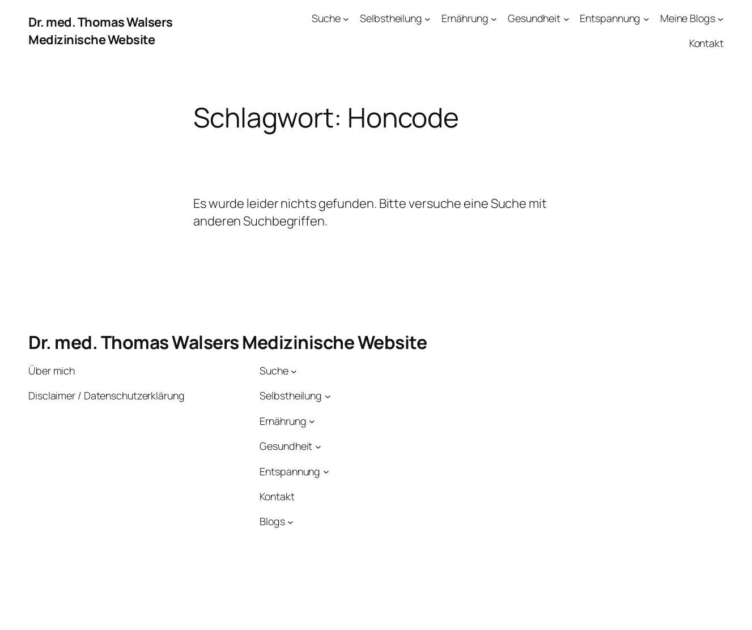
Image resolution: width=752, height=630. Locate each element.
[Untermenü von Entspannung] (646, 18)
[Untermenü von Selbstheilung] (427, 18)
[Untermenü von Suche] (346, 18)
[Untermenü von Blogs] (290, 521)
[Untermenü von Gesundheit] (566, 18)
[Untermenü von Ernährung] (494, 18)
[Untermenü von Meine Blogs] (720, 18)
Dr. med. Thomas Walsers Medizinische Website (100, 31)
